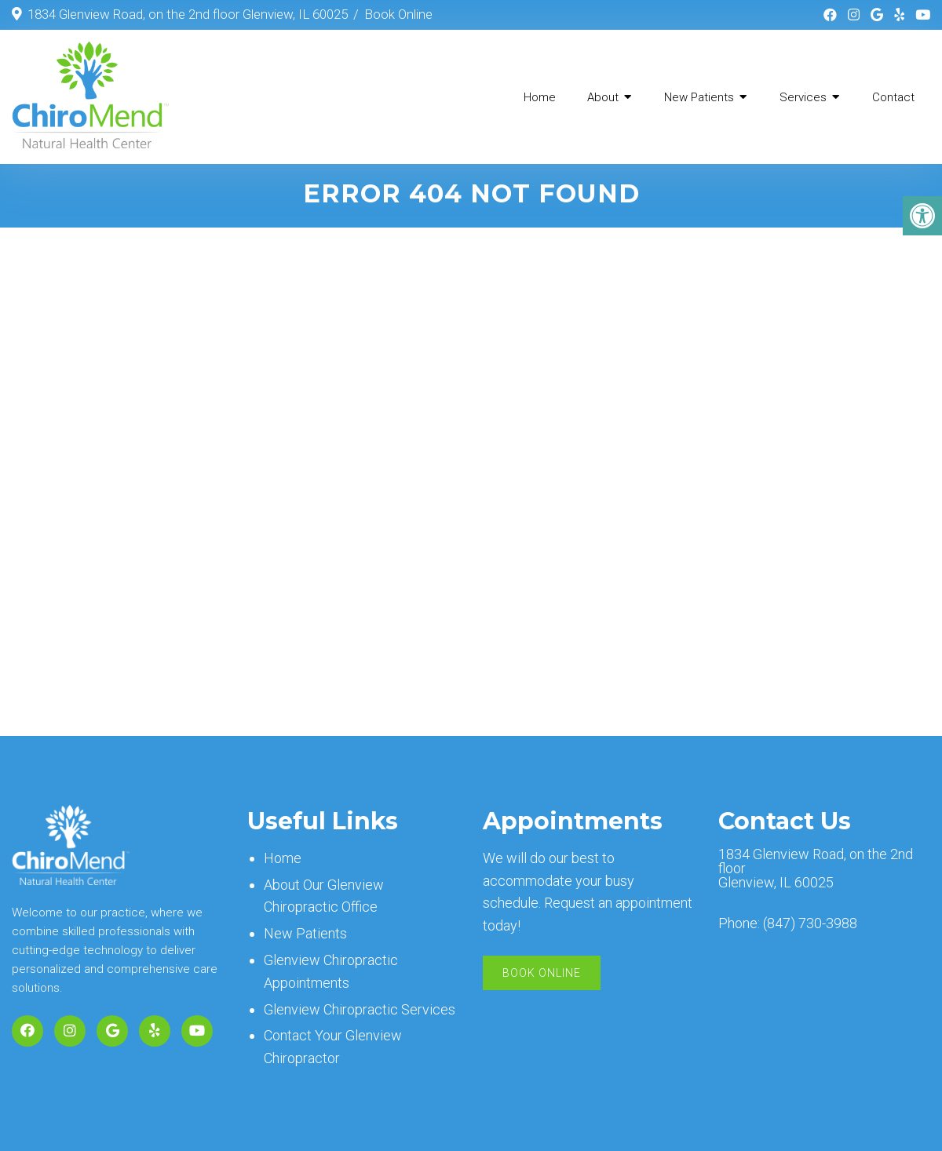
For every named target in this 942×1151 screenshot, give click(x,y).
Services (803, 97)
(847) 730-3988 (810, 927)
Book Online (398, 14)
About (603, 97)
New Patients (699, 97)
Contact (893, 97)
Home (540, 97)
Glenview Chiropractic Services (359, 1012)
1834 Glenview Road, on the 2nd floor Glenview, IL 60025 (187, 14)
